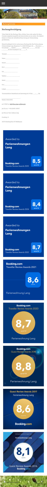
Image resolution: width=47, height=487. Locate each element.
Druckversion (9, 482)
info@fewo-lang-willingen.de (18, 104)
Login (41, 481)
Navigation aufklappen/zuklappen (23, 3)
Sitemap (16, 482)
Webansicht (40, 483)
